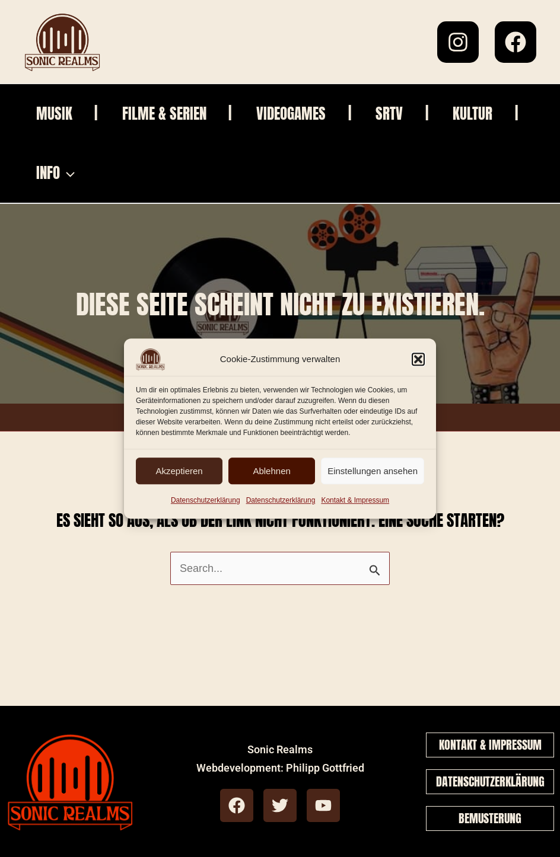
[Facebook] (515, 42)
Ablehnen (271, 471)
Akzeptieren (178, 471)
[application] (164, 173)
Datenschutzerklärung (205, 500)
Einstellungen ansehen (372, 471)
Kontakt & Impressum (355, 500)
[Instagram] (458, 42)
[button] (418, 359)
